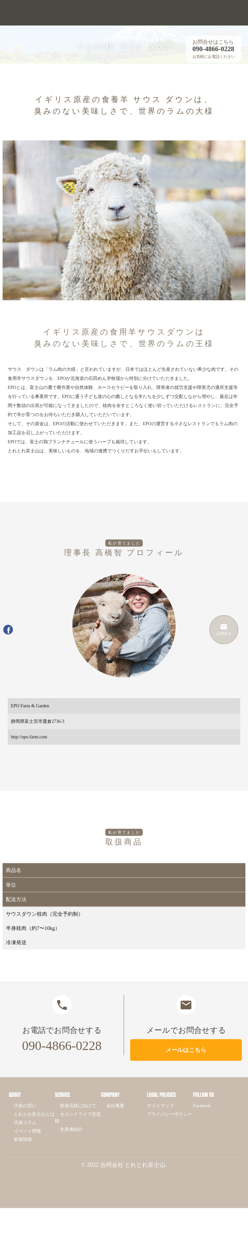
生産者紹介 (71, 1137)
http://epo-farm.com (29, 745)
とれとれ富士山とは (34, 1122)
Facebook (202, 1113)
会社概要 (115, 1113)
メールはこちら (186, 1058)
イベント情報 (27, 1139)
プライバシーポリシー (169, 1122)
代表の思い (25, 1113)
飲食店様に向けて (78, 1113)
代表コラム (25, 1130)
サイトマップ (160, 1113)
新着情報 (23, 1147)
